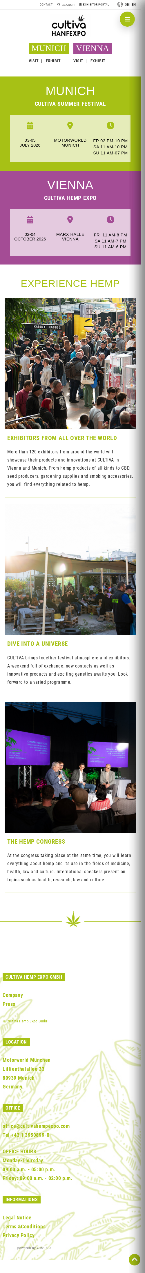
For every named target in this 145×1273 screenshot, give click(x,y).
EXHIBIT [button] (53, 61)
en (134, 4)
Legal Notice (17, 1217)
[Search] (65, 4)
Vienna (70, 185)
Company (13, 995)
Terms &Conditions (24, 1226)
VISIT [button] (34, 61)
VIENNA (92, 48)
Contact (46, 4)
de (127, 4)
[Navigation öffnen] (127, 19)
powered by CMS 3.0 (34, 1248)
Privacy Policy (19, 1235)
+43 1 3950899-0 (30, 1135)
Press (9, 1004)
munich (70, 91)
